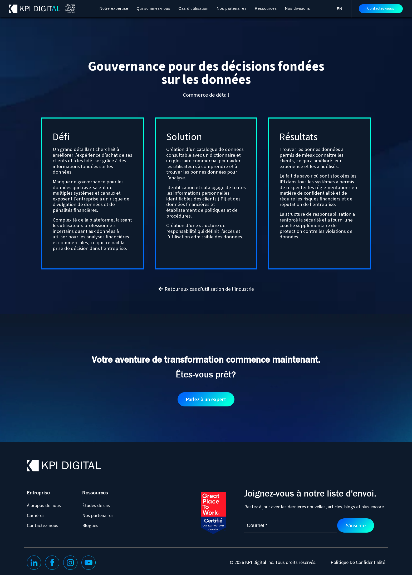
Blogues (90, 526)
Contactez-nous (380, 8)
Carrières (36, 516)
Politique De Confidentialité (358, 562)
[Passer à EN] (339, 8)
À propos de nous (44, 506)
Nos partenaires (232, 8)
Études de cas (96, 506)
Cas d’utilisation (194, 8)
